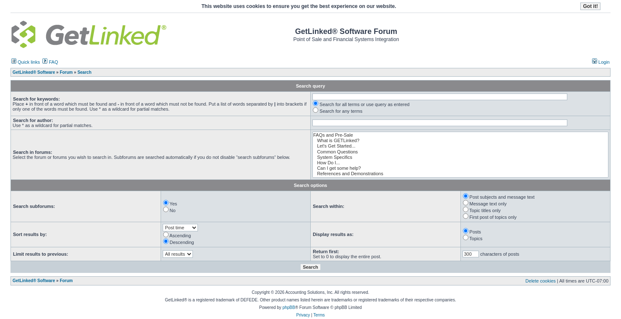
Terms (319, 315)
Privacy (303, 315)
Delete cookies (540, 280)
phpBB (289, 307)
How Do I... (460, 163)
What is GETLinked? (460, 140)
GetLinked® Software (34, 280)
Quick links (25, 62)
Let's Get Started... (460, 146)
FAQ (50, 62)
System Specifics (460, 157)
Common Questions (460, 152)
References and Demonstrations (460, 173)
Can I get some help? (460, 168)
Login (601, 62)
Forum (66, 280)
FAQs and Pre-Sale (460, 135)
